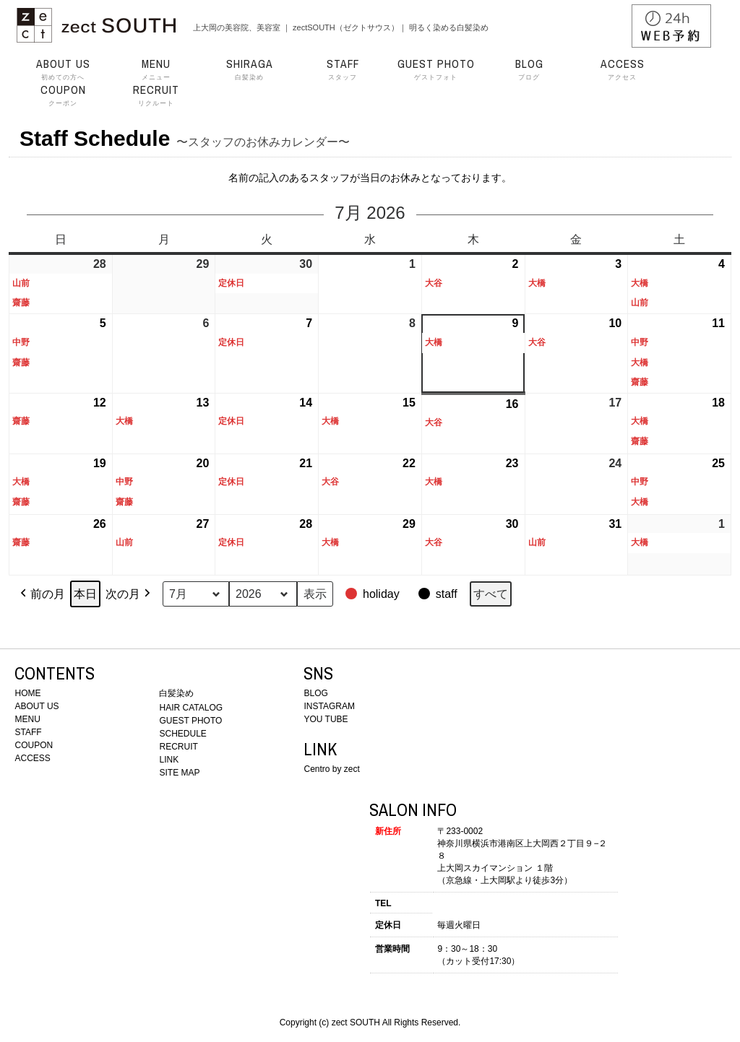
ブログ (529, 69)
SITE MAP (179, 773)
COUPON (33, 745)
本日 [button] (85, 594)
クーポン (63, 95)
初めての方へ (63, 69)
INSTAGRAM (329, 706)
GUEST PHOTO (190, 721)
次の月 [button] (129, 594)
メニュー (156, 69)
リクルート (156, 95)
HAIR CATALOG (191, 708)
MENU (27, 719)
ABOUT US (36, 706)
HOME (27, 693)
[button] (374, 594)
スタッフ (343, 69)
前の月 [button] (41, 594)
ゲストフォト (436, 69)
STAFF (27, 732)
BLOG (315, 693)
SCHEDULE (182, 734)
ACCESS (32, 758)
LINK (168, 760)
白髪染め (249, 69)
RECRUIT (178, 747)
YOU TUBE (326, 719)
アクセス (622, 69)
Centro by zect (331, 769)
